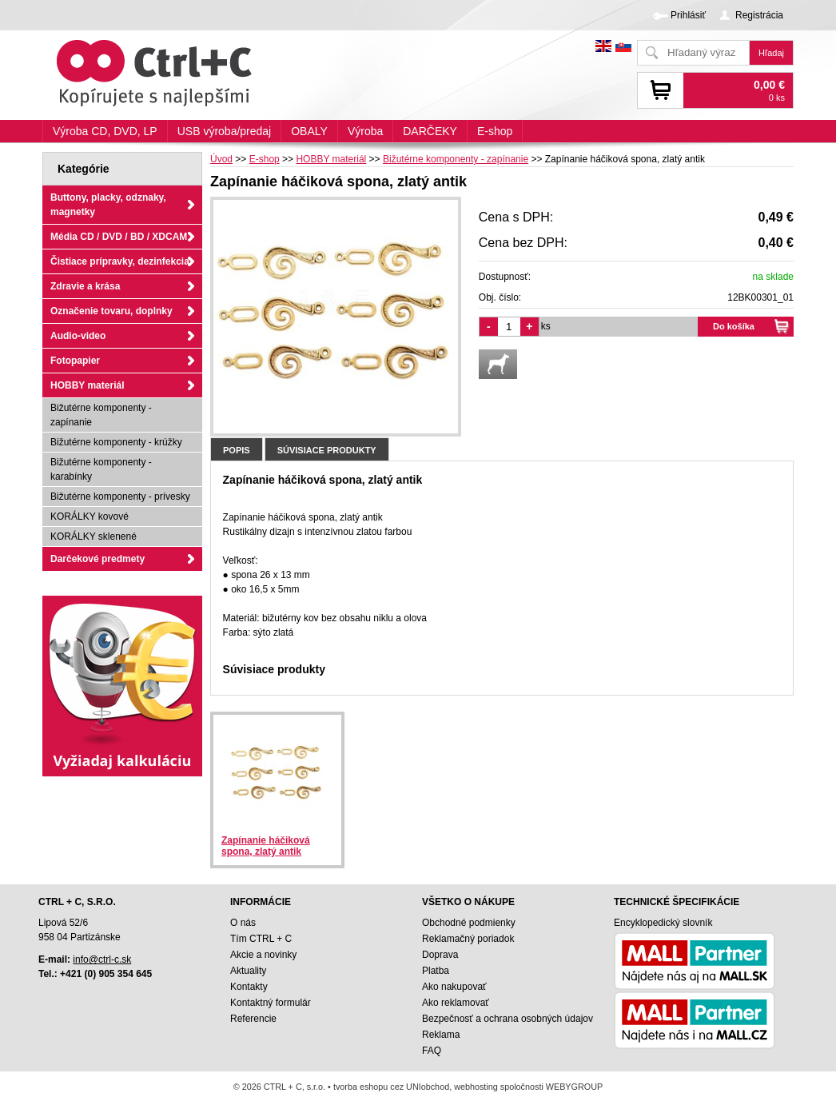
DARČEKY (430, 131)
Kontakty (249, 986)
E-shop (494, 131)
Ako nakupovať (454, 986)
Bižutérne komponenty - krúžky (116, 442)
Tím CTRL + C (261, 938)
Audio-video (77, 335)
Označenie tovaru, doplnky (111, 311)
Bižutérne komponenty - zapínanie (101, 415)
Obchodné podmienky (469, 922)
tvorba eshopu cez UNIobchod (391, 1086)
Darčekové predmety (97, 558)
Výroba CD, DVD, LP (105, 131)
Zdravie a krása (85, 286)
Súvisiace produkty (326, 450)
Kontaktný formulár (270, 1002)
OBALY (309, 131)
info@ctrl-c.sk (102, 959)
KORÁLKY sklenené (93, 536)
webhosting (476, 1086)
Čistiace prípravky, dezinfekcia (119, 261)
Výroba (365, 131)
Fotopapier (75, 360)
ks (546, 326)
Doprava (440, 954)
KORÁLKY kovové (89, 516)
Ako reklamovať (455, 1002)
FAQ (431, 1050)
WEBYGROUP (574, 1086)
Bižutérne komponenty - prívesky (120, 496)
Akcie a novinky (263, 954)
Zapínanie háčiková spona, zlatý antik (265, 846)
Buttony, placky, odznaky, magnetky (108, 204)
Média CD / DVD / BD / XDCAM (118, 236)
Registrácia (759, 15)
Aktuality (248, 970)
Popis (236, 450)
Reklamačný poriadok (468, 938)
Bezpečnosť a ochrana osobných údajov (507, 1018)
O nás (243, 922)
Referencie (253, 1018)
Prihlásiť (688, 15)
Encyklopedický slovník (663, 922)
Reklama (441, 1034)
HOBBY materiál (87, 385)
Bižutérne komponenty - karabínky (101, 469)
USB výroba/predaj (224, 131)
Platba (435, 970)
